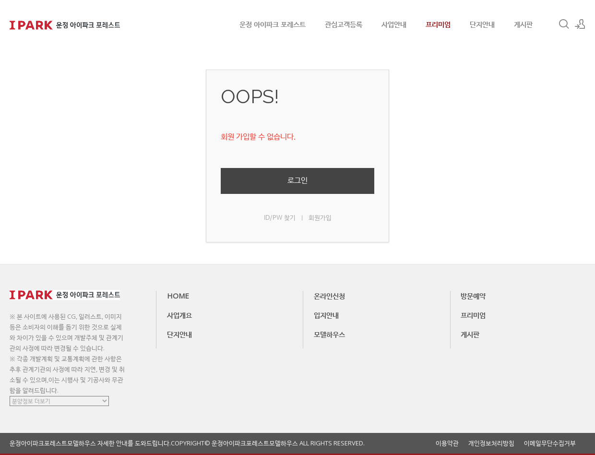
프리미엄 (438, 24)
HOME (178, 295)
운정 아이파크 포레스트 (272, 24)
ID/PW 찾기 (280, 218)
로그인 (297, 180)
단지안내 (482, 24)
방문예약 (473, 295)
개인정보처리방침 (491, 443)
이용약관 (447, 443)
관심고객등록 (343, 24)
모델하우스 (329, 334)
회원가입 (320, 218)
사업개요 (179, 315)
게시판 (523, 24)
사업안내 (393, 24)
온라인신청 (329, 295)
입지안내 (326, 315)
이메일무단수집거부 (550, 443)
